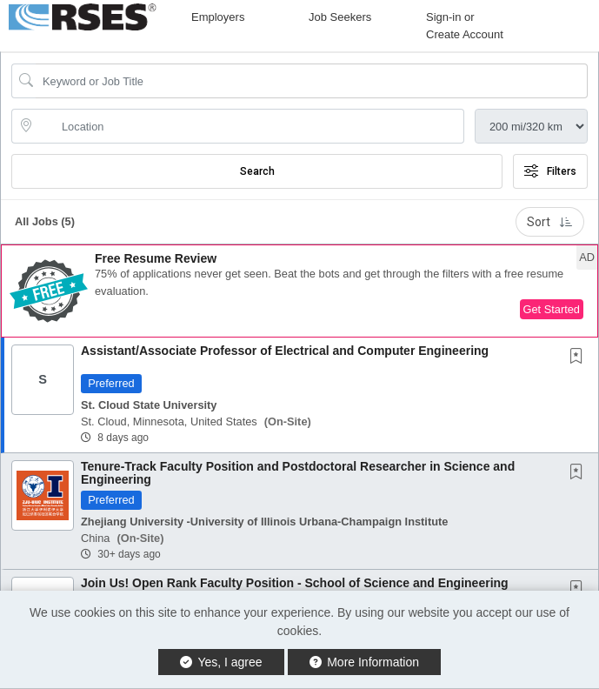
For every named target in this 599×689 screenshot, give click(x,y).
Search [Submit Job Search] (257, 171)
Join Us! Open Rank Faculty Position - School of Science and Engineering (295, 583)
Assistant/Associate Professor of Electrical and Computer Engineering (285, 351)
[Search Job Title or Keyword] (312, 81)
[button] (299, 291)
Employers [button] (217, 16)
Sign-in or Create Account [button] (464, 25)
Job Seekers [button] (340, 16)
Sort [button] (550, 222)
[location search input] (250, 126)
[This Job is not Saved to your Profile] (580, 357)
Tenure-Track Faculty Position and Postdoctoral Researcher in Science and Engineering (298, 472)
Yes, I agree (221, 662)
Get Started (551, 309)
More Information (364, 662)
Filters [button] (550, 171)
